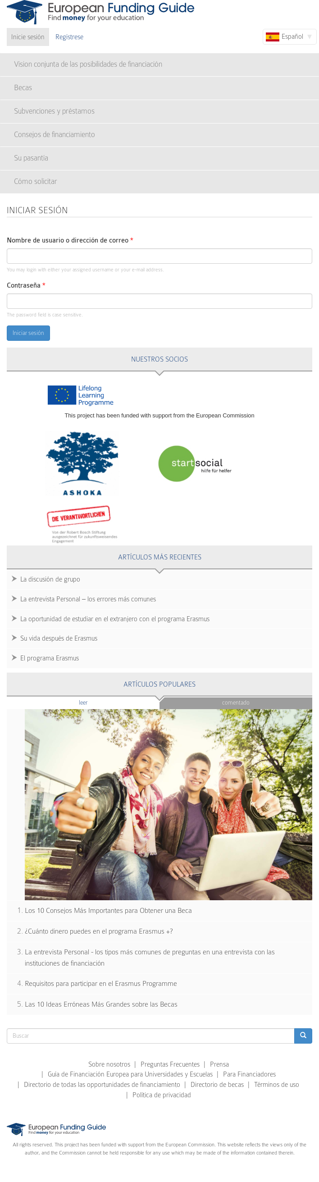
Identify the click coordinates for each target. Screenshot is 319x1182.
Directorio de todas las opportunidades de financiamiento (102, 1084)
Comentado (236, 702)
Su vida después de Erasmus (58, 638)
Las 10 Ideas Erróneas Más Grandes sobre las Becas (101, 1004)
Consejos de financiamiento (54, 134)
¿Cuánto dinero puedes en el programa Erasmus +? (99, 931)
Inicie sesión (28, 37)
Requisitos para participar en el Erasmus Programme (101, 984)
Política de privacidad (161, 1095)
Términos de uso (276, 1084)
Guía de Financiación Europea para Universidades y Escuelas (130, 1074)
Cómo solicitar (35, 181)
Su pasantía (31, 158)
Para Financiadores (249, 1074)
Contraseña (26, 285)
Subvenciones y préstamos (54, 111)
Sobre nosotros (109, 1064)
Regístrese (69, 37)
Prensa (219, 1064)
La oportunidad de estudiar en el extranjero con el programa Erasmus (115, 619)
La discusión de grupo (50, 579)
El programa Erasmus (49, 658)
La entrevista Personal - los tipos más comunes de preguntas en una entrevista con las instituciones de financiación (150, 957)
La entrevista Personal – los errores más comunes (88, 599)
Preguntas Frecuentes (170, 1064)
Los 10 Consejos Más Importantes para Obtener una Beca (108, 911)
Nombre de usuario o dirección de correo (70, 240)
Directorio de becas (217, 1084)
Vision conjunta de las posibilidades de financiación (88, 64)
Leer (101, 702)
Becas (23, 87)
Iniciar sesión (28, 333)
